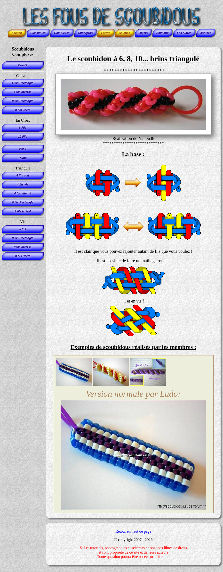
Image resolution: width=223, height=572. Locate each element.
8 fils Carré (22, 110)
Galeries (124, 33)
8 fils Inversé (23, 247)
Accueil (16, 33)
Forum (105, 33)
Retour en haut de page (133, 531)
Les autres (184, 33)
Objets (143, 33)
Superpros (85, 33)
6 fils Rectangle (22, 83)
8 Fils (22, 127)
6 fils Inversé (23, 92)
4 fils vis (22, 184)
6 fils (22, 229)
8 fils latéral (23, 211)
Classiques (38, 33)
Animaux (162, 33)
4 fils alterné (22, 193)
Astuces (205, 33)
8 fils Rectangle (22, 101)
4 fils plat (22, 175)
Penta (23, 158)
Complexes (62, 33)
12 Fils (22, 136)
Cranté (22, 65)
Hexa (22, 149)
